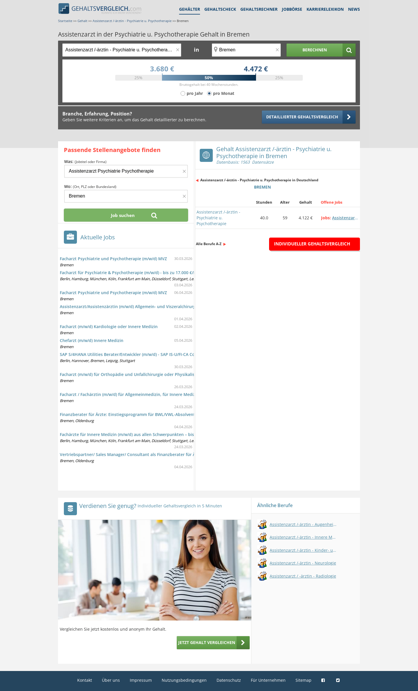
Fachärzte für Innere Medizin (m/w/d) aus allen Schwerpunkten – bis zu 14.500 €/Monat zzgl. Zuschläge (161, 434)
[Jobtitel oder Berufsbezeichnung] (121, 50)
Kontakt (84, 680)
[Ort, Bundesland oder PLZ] (246, 50)
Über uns (111, 680)
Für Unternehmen (268, 680)
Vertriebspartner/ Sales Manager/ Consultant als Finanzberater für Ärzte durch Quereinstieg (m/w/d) (159, 454)
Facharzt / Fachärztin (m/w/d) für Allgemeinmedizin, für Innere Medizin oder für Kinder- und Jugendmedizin (166, 394)
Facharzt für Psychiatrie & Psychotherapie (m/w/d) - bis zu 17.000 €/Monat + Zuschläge (145, 272)
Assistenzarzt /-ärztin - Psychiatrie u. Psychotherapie (218, 217)
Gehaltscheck (220, 9)
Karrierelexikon (325, 9)
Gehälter (189, 9)
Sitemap (303, 680)
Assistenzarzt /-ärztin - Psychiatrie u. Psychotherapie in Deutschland (259, 180)
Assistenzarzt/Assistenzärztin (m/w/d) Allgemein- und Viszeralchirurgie (129, 306)
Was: (85, 161)
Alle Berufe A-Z (208, 243)
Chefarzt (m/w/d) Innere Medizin (91, 340)
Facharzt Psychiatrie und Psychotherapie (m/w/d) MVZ (113, 258)
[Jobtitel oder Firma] (126, 171)
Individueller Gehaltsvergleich (312, 244)
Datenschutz (229, 680)
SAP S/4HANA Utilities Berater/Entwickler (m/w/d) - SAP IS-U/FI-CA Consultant (136, 354)
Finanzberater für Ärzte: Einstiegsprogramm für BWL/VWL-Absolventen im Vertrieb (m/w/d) (149, 414)
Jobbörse (292, 9)
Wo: (90, 186)
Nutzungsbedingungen (184, 680)
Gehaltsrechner (259, 9)
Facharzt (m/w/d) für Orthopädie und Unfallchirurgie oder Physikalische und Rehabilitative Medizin (158, 374)
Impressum (141, 680)
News (354, 9)
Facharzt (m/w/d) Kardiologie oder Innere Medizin (109, 326)
